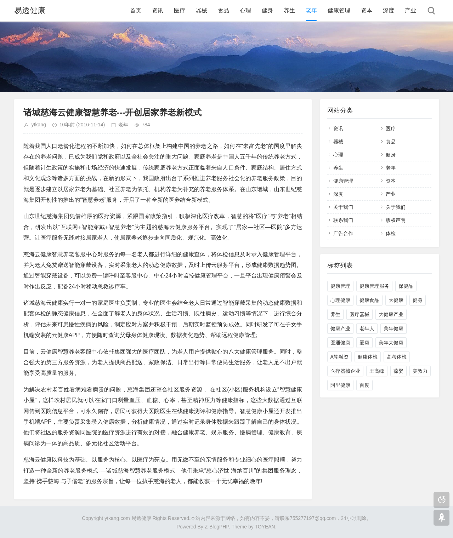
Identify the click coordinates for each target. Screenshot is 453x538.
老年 (311, 10)
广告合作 (343, 233)
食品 (223, 10)
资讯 (157, 10)
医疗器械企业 (345, 371)
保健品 (405, 286)
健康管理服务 (374, 286)
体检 (391, 233)
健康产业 (340, 328)
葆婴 (398, 371)
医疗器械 (359, 314)
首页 (135, 10)
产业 (410, 10)
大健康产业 (391, 314)
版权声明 (396, 220)
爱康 (364, 342)
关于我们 (343, 207)
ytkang (39, 124)
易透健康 (29, 10)
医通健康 (340, 342)
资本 (366, 10)
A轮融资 (339, 357)
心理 (245, 10)
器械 (201, 10)
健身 (267, 10)
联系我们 (343, 220)
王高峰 (376, 371)
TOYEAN (265, 527)
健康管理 (339, 10)
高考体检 (397, 357)
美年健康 (393, 328)
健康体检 (368, 357)
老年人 (366, 328)
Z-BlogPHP (217, 527)
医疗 (179, 10)
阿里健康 (340, 385)
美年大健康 (391, 342)
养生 (289, 10)
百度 (364, 385)
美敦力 (420, 371)
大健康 (396, 300)
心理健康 (340, 300)
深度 (388, 10)
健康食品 (369, 300)
